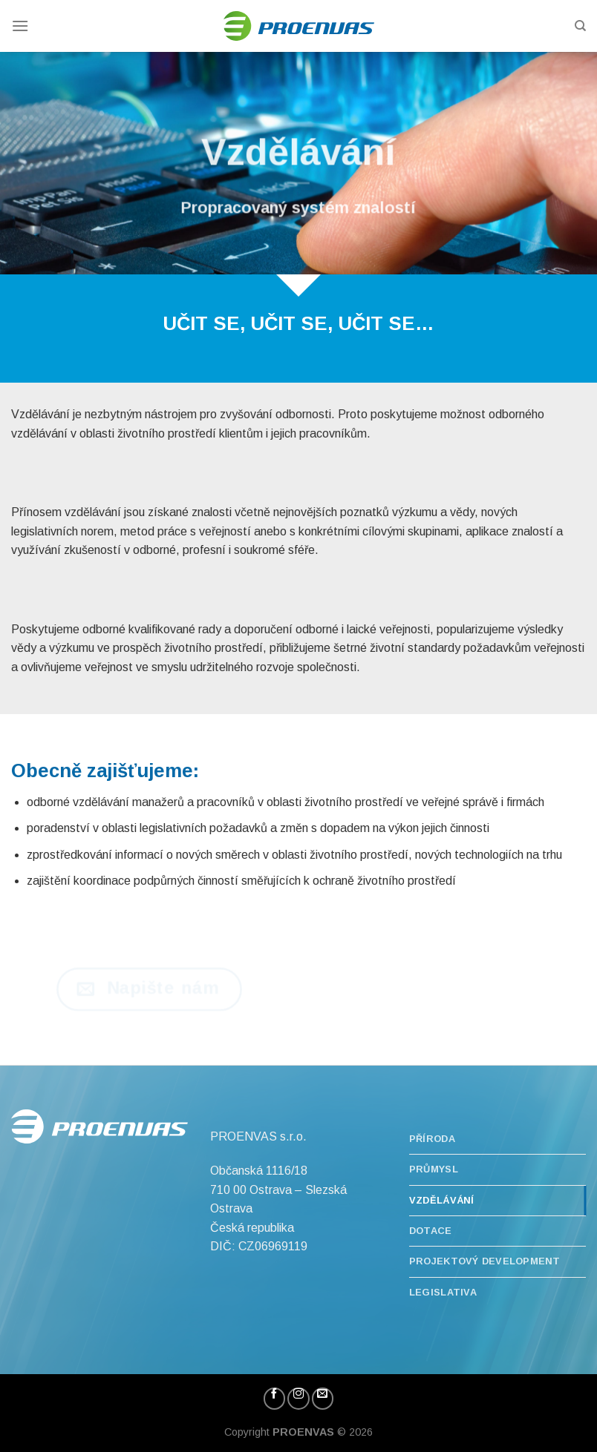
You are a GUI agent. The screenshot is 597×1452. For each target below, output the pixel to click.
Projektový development (485, 1261)
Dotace (430, 1230)
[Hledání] (580, 26)
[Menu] (20, 25)
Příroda (432, 1138)
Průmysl (433, 1169)
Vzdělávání (441, 1200)
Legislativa (443, 1292)
